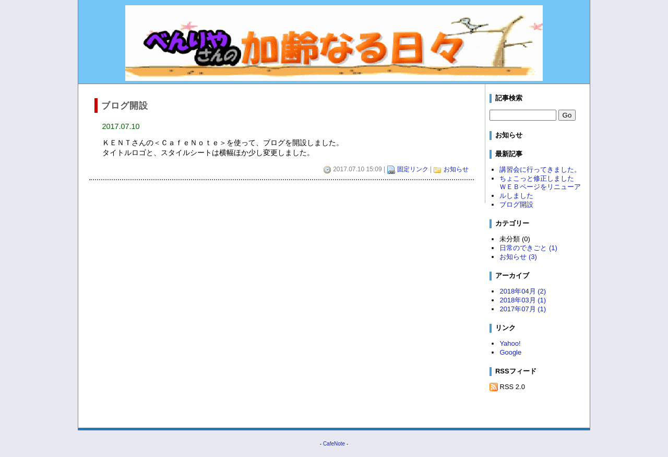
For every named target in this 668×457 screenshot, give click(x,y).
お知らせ (456, 169)
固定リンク (412, 169)
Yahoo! (509, 343)
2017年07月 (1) (522, 309)
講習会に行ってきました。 (540, 169)
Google (510, 352)
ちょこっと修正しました (536, 178)
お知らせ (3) (517, 257)
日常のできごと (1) (528, 248)
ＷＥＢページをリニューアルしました (540, 191)
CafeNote (334, 444)
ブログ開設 (516, 204)
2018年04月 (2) (522, 291)
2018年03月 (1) (522, 300)
